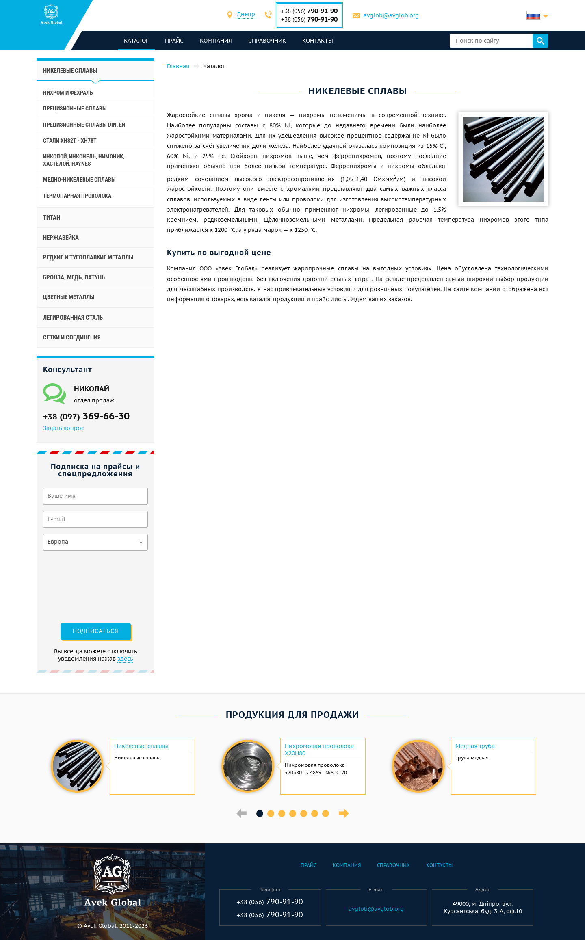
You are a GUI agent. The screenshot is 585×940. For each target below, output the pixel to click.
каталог (136, 40)
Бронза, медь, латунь (74, 277)
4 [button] (292, 813)
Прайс (174, 40)
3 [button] (281, 813)
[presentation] (76, 586)
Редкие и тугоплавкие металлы (88, 257)
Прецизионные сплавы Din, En (84, 124)
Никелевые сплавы (141, 746)
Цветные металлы (68, 297)
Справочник (267, 40)
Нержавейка (61, 237)
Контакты (317, 40)
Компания (216, 40)
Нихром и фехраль (68, 92)
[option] (122, 766)
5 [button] (303, 813)
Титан (51, 217)
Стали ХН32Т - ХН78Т (70, 140)
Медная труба (475, 746)
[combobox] (246, 15)
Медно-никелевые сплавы (79, 179)
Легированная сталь (73, 317)
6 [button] (314, 813)
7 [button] (325, 813)
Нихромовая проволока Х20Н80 (319, 749)
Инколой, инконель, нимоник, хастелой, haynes (83, 160)
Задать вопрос (63, 428)
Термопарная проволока (77, 195)
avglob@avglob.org (391, 15)
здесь (125, 658)
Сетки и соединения (72, 337)
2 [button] (270, 813)
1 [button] (259, 813)
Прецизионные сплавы (75, 108)
